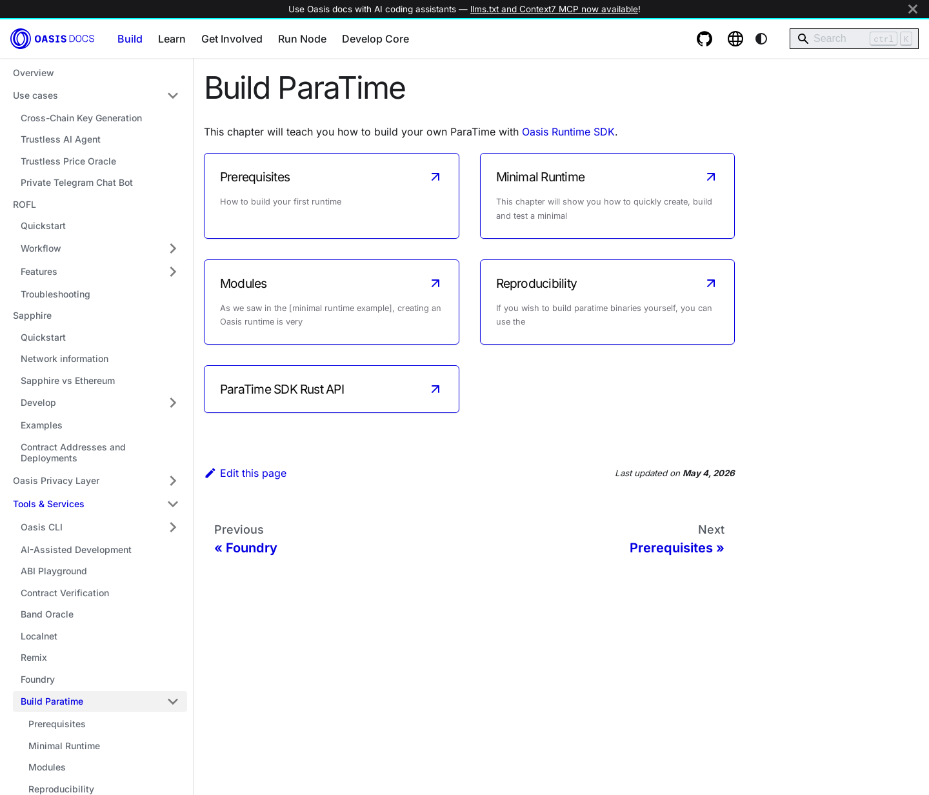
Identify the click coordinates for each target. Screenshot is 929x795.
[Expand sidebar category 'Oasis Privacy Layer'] (173, 480)
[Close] (913, 9)
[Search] (854, 38)
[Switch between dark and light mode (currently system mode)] (761, 38)
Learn (172, 38)
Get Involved (232, 38)
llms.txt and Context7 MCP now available (554, 9)
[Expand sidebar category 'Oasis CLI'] (173, 527)
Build (130, 38)
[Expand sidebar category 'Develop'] (173, 402)
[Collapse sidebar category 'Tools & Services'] (173, 504)
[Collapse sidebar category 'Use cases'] (173, 95)
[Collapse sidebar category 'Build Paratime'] (173, 701)
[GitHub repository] (704, 38)
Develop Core (375, 38)
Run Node (302, 38)
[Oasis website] (735, 38)
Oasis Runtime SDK (568, 131)
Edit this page (245, 473)
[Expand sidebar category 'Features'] (173, 271)
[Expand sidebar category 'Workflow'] (173, 248)
